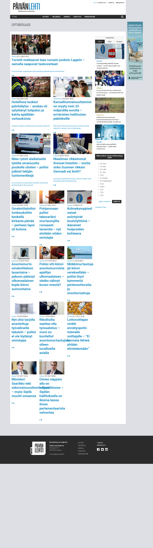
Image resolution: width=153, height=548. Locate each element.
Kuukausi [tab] (119, 41)
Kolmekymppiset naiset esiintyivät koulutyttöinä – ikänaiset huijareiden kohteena (79, 221)
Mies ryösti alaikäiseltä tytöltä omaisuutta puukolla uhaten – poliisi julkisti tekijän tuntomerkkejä (30, 167)
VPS (101, 195)
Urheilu (67, 17)
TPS (101, 192)
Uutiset (45, 17)
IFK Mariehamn (106, 181)
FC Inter (103, 167)
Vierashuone (90, 17)
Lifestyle (77, 17)
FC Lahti (103, 169)
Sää (14, 17)
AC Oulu (103, 164)
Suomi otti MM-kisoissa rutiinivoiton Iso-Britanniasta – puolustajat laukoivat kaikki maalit (110, 93)
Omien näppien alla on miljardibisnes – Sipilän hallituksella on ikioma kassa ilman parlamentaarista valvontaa (52, 395)
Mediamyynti (120, 2)
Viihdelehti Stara (100, 207)
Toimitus (111, 2)
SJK (101, 190)
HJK (102, 175)
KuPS (102, 187)
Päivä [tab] (100, 41)
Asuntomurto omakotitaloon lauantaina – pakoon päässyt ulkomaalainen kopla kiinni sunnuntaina (23, 276)
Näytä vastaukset (105, 201)
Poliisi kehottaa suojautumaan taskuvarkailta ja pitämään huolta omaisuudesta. (38, 71)
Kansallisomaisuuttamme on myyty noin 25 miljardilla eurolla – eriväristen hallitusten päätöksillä (72, 110)
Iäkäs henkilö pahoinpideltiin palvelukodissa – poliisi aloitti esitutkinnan (106, 146)
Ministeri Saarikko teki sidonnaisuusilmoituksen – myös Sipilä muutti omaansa (30, 387)
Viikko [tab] (110, 41)
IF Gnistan (104, 178)
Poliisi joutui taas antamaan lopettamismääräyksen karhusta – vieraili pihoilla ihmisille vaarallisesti (109, 119)
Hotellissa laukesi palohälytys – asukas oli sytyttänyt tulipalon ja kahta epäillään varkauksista (29, 110)
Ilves (102, 184)
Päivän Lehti (26, 7)
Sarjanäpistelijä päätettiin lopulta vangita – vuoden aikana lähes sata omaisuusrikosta (108, 66)
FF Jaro (103, 172)
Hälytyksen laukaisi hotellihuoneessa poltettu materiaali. (31, 126)
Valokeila (56, 17)
